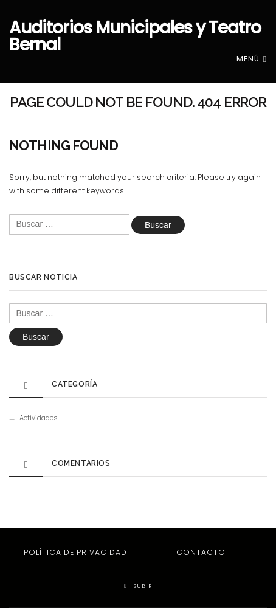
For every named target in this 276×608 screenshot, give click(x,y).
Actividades (38, 418)
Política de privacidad (75, 552)
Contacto (201, 552)
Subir (138, 586)
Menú (251, 59)
